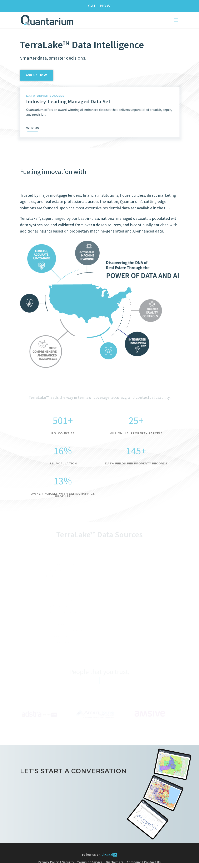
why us (39, 128)
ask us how (36, 82)
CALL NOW (99, 6)
